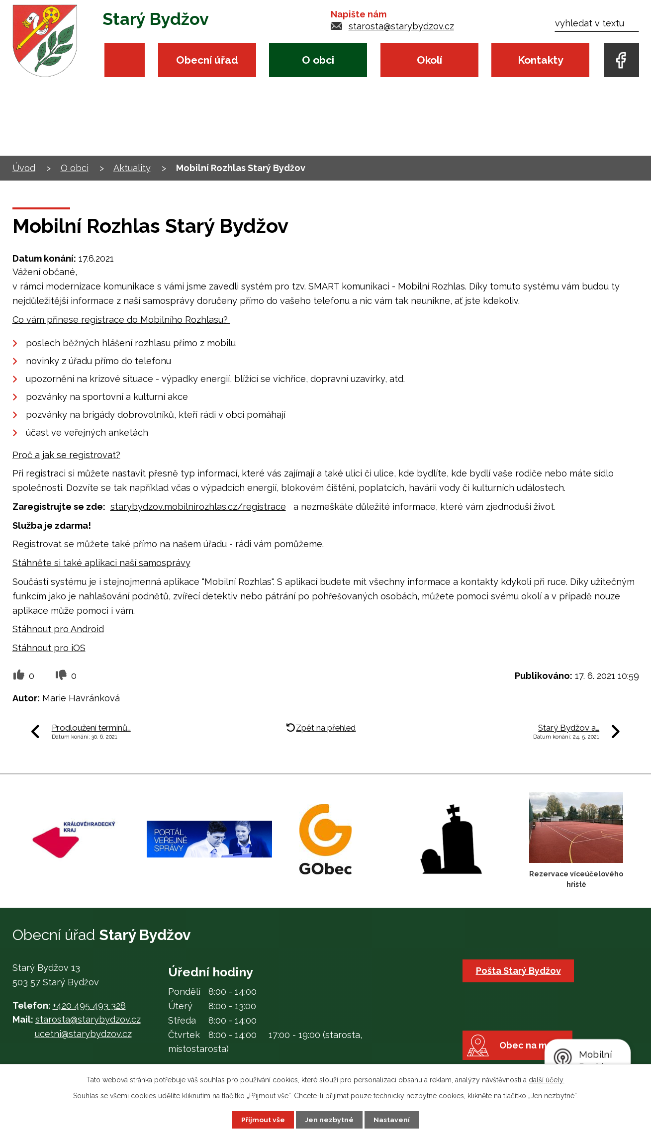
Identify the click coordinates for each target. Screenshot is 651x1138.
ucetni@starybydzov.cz (83, 1034)
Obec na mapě (532, 1048)
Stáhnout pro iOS (49, 648)
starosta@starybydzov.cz (401, 26)
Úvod (124, 60)
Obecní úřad (207, 60)
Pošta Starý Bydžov (518, 970)
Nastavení (391, 1120)
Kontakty (540, 60)
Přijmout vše (263, 1120)
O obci (318, 60)
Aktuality (132, 168)
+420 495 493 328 (89, 1005)
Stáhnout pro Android (58, 629)
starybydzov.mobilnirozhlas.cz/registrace (198, 506)
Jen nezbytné (329, 1120)
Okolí (429, 60)
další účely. (546, 1080)
